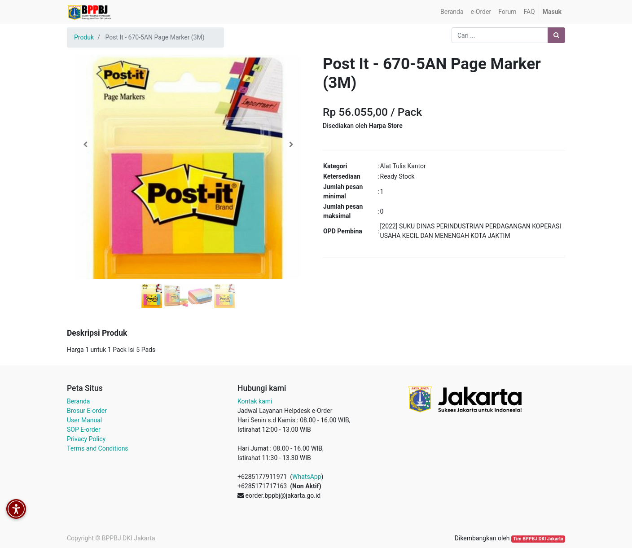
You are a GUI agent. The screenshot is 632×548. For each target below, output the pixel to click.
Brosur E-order (87, 410)
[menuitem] (452, 12)
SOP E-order (84, 429)
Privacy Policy (86, 439)
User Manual (84, 420)
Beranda (78, 401)
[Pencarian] (556, 35)
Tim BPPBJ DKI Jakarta (538, 539)
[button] (85, 144)
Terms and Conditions (97, 448)
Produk (84, 37)
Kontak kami (254, 401)
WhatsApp (306, 476)
